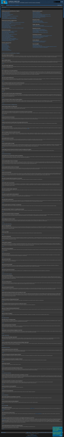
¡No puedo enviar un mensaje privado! (37, 20)
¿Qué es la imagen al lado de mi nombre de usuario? (8, 25)
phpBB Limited (32, 408)
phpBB (28, 128)
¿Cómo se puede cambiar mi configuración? (7, 21)
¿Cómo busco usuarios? (36, 31)
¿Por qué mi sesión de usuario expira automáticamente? (9, 17)
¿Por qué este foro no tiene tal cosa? (37, 45)
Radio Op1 (8, 5)
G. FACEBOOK (17, 5)
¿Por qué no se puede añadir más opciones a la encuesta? (9, 34)
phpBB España (34, 435)
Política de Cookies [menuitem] (34, 432)
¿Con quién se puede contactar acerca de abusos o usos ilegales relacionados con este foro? (45, 46)
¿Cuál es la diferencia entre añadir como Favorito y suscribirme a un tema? (42, 35)
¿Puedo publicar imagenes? (5, 46)
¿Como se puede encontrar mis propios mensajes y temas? (40, 32)
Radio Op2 (11, 5)
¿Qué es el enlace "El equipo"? (37, 17)
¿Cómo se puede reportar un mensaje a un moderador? (9, 38)
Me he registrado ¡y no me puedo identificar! (7, 14)
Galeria (62, 5)
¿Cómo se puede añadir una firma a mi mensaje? (8, 32)
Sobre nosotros (39, 432)
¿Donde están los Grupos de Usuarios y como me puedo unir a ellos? (41, 14)
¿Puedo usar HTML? (4, 44)
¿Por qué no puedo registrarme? (6, 13)
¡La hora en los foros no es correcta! (6, 23)
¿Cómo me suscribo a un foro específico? (38, 37)
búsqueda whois (4, 419)
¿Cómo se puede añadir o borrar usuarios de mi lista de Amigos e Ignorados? (42, 26)
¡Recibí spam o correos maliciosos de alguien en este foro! (40, 22)
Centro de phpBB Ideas (38, 413)
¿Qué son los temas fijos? (5, 48)
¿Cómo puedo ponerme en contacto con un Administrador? (40, 47)
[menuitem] (4, 5)
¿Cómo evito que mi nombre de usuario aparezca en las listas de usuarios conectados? (13, 22)
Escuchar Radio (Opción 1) (29, 436)
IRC (13, 5)
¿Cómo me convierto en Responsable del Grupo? (39, 15)
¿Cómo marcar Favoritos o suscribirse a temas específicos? (40, 36)
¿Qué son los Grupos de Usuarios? (37, 13)
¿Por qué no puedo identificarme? (6, 15)
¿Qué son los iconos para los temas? (6, 50)
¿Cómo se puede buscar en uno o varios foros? (39, 29)
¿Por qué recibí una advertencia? (6, 37)
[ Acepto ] (61, 435)
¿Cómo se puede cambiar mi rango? (6, 27)
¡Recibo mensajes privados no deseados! (38, 21)
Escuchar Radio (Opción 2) (35, 436)
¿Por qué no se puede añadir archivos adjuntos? (8, 36)
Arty (32, 434)
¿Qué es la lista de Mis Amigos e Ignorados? (38, 25)
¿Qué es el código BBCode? (5, 43)
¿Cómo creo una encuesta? (5, 33)
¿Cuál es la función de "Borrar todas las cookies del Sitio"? (9, 18)
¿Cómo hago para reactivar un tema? (6, 40)
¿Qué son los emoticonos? (5, 45)
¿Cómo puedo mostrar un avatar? (6, 26)
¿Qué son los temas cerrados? (6, 49)
